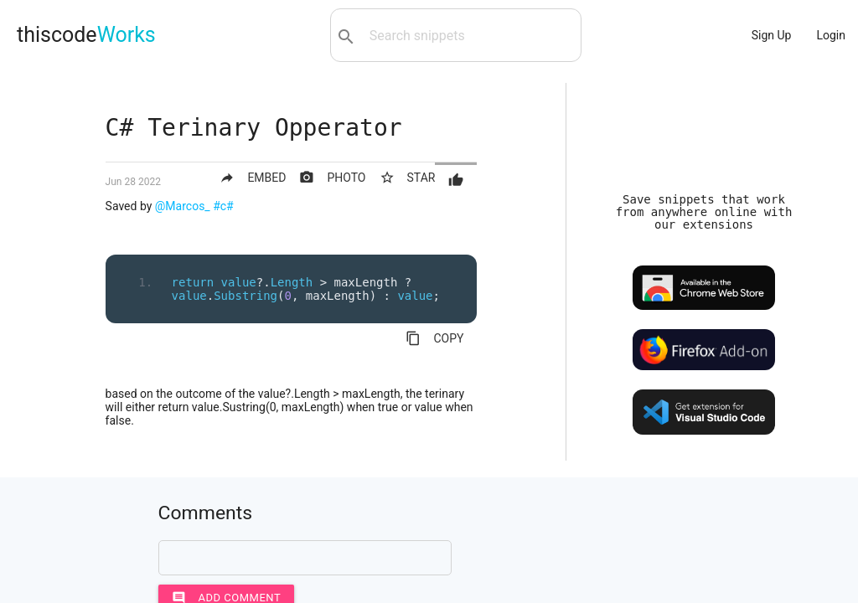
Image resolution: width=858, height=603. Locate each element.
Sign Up (772, 35)
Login (830, 35)
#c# (223, 206)
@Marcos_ (182, 206)
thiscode (86, 35)
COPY (434, 338)
